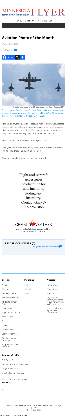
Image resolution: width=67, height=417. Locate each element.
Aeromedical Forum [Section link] (10, 297)
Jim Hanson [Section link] (7, 308)
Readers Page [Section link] (8, 329)
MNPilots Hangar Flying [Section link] (9, 303)
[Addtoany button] (22, 57)
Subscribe (28, 289)
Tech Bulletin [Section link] (7, 316)
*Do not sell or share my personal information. (56, 310)
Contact (27, 285)
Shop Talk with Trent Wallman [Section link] (11, 345)
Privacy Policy (52, 289)
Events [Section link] (5, 289)
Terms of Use (52, 285)
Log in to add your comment (47, 246)
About (27, 293)
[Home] (33, 17)
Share (7, 57)
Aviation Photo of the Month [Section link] (9, 339)
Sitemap (50, 293)
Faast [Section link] (4, 321)
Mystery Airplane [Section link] (9, 293)
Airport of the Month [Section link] (11, 312)
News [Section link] (4, 285)
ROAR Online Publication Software (32, 405)
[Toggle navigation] (6, 26)
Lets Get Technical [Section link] (10, 334)
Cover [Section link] (4, 325)
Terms (53, 304)
